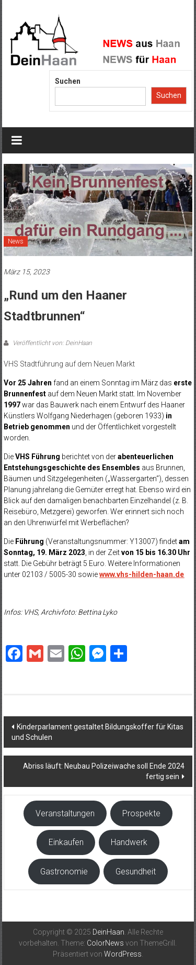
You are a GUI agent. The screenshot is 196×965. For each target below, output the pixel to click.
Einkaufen (66, 842)
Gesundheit (136, 872)
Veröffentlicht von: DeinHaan (51, 343)
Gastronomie (64, 872)
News (16, 241)
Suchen (67, 81)
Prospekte (141, 813)
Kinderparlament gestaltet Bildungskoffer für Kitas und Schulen (97, 732)
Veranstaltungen (65, 813)
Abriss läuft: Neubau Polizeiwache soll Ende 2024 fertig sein (104, 771)
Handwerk (129, 842)
